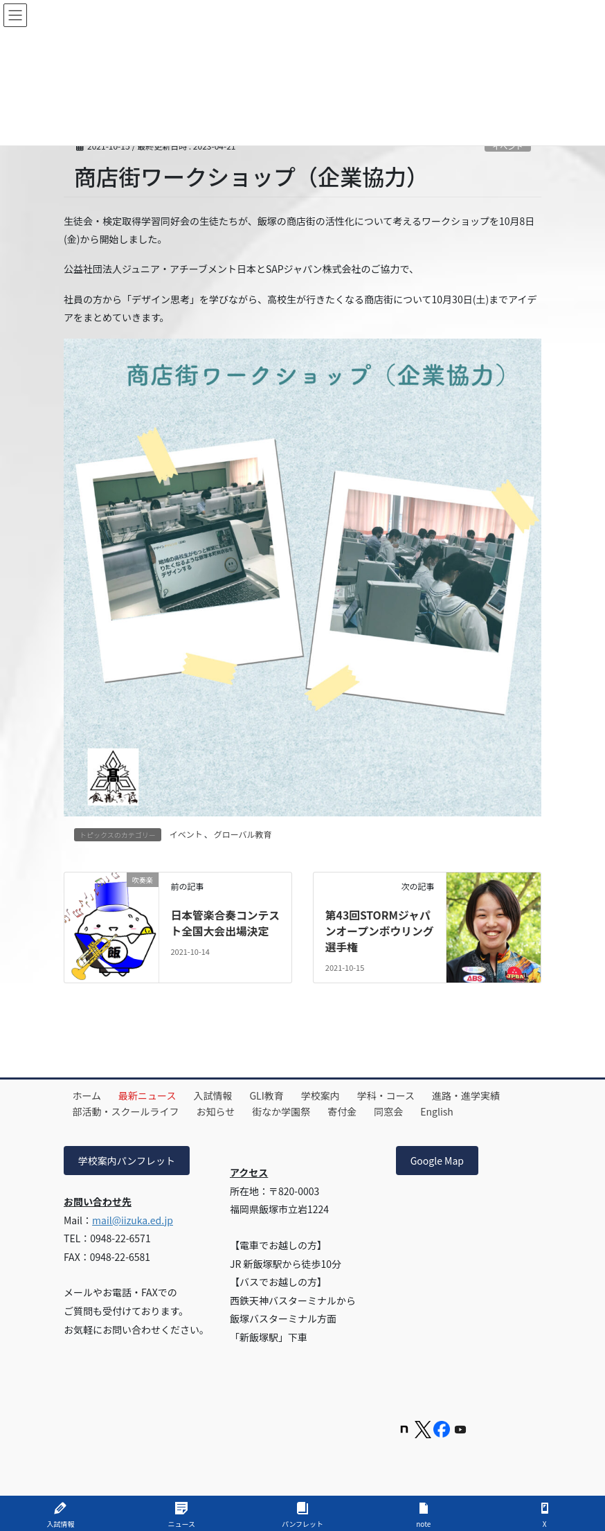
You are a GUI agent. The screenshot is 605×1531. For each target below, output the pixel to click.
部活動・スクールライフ (127, 1110)
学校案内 (333, 1094)
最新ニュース (152, 1094)
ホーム (88, 1094)
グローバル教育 (243, 834)
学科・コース (401, 1094)
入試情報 (220, 1094)
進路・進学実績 (484, 1094)
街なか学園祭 (289, 1110)
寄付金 (352, 1110)
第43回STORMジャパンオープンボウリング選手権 (378, 930)
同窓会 (401, 1110)
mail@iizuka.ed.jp (132, 1218)
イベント (186, 834)
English (452, 1110)
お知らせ (220, 1110)
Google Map (437, 1159)
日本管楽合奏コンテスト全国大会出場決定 (220, 930)
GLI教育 (277, 1094)
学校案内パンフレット (126, 1159)
